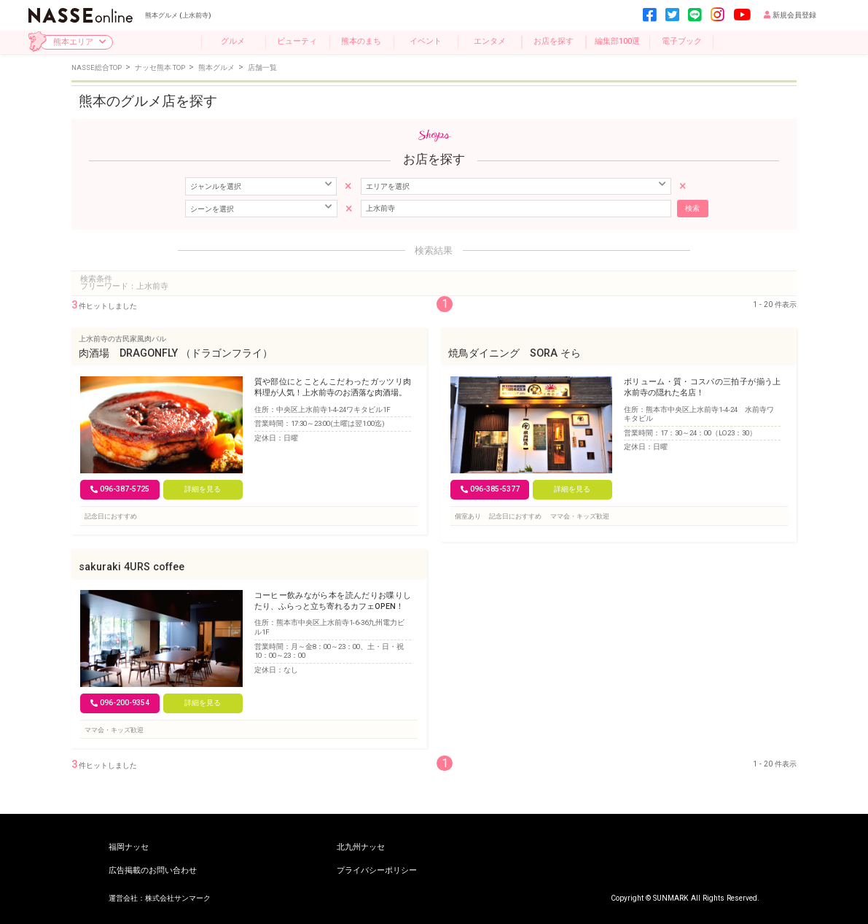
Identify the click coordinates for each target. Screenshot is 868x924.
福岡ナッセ (129, 848)
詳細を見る (202, 489)
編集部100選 (617, 41)
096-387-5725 (119, 489)
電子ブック (682, 41)
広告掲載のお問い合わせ (153, 871)
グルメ (233, 41)
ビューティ (297, 41)
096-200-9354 (119, 703)
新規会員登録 (790, 15)
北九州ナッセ (361, 848)
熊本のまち (361, 41)
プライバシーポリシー (377, 871)
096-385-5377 (490, 489)
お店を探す (553, 41)
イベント (426, 41)
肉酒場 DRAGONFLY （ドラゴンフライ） (176, 353)
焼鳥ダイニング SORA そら (514, 353)
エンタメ (490, 41)
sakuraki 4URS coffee (131, 566)
